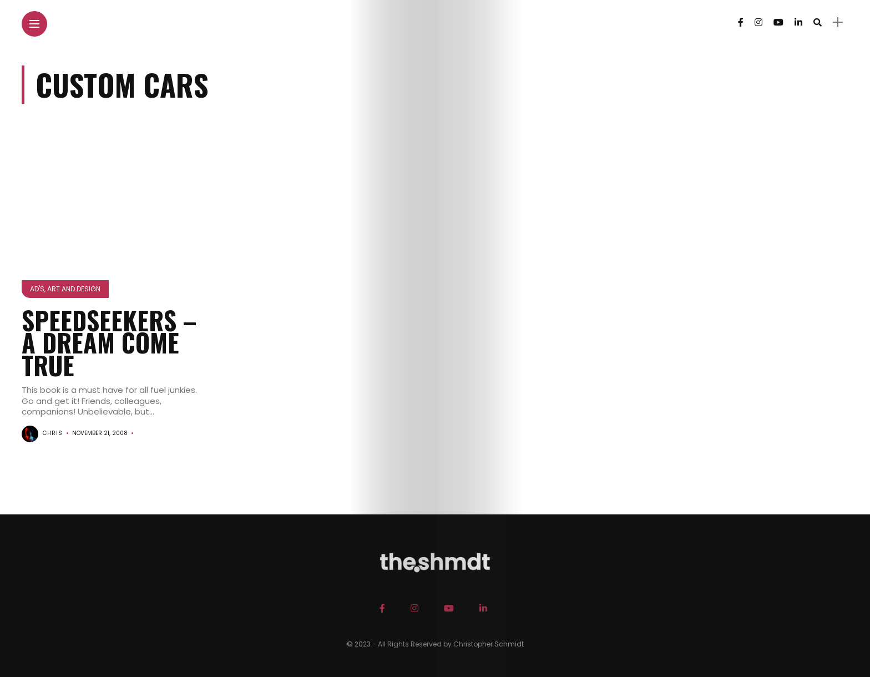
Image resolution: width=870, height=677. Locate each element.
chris (53, 433)
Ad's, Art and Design (65, 289)
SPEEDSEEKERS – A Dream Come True (109, 342)
